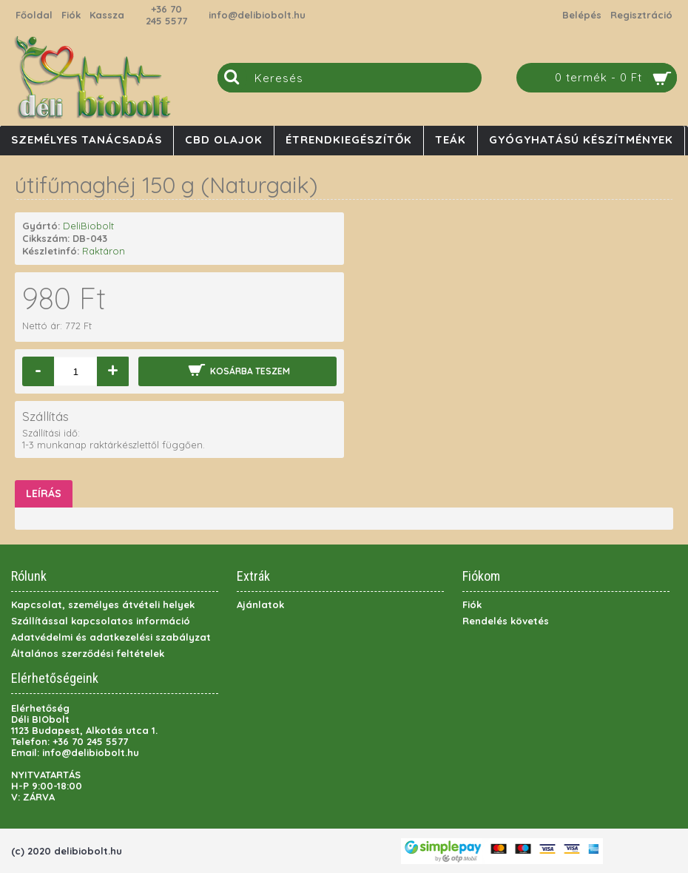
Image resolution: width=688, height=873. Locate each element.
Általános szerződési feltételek (87, 653)
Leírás (43, 493)
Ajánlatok (260, 604)
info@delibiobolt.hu (257, 15)
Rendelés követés (505, 621)
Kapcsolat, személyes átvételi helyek (103, 604)
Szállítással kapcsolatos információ (100, 621)
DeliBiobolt (88, 226)
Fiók (472, 604)
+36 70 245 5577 (166, 15)
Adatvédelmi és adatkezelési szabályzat (111, 637)
